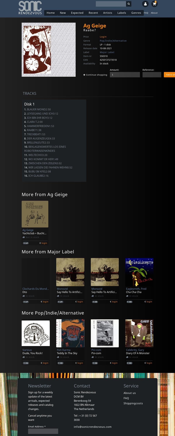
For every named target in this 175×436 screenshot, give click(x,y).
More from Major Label (48, 251)
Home (51, 13)
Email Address (37, 426)
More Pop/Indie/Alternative (53, 313)
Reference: (148, 69)
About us (130, 393)
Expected (77, 13)
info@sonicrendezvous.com (93, 427)
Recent (93, 13)
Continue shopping (95, 74)
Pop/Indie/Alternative (113, 40)
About (154, 12)
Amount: (114, 69)
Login (103, 36)
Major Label (107, 52)
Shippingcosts (133, 403)
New (63, 13)
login (44, 243)
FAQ (146, 12)
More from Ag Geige (45, 194)
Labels (121, 13)
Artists (107, 13)
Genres (136, 13)
